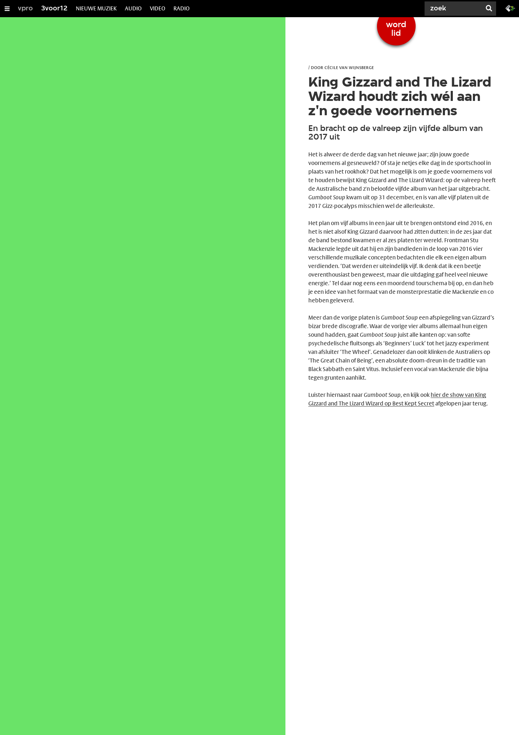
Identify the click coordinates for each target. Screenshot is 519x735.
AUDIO (133, 8)
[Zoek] (454, 8)
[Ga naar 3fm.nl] (510, 8)
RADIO (181, 8)
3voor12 (54, 8)
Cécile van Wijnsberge (349, 67)
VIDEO (157, 8)
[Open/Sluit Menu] (7, 8)
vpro (25, 8)
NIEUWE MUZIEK (96, 8)
